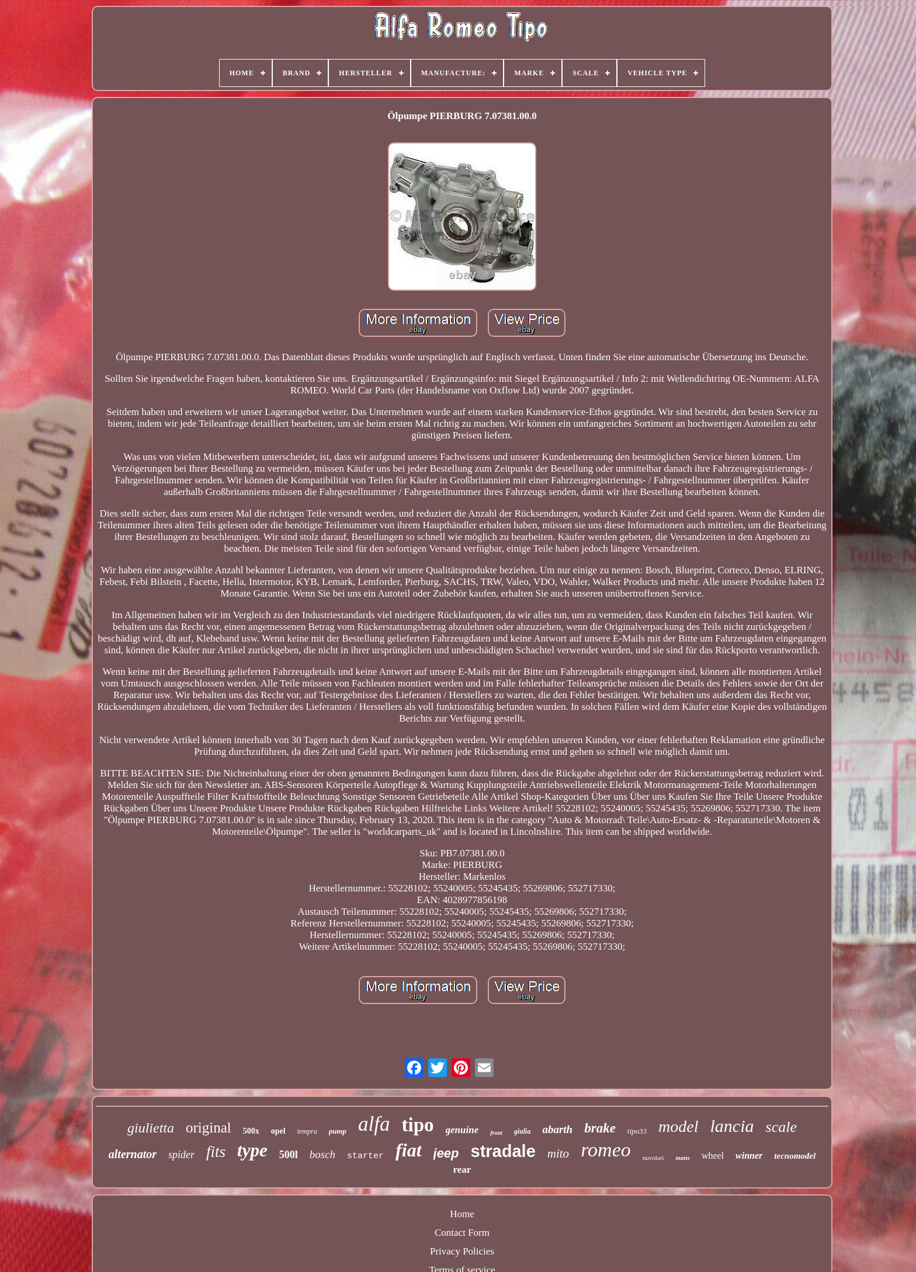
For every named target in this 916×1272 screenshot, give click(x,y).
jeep (446, 1153)
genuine (462, 1129)
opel (278, 1131)
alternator (133, 1154)
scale (781, 1126)
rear (462, 1169)
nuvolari (653, 1157)
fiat (408, 1150)
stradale (503, 1151)
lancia (732, 1125)
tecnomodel (795, 1156)
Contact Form (462, 1232)
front (496, 1133)
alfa (374, 1124)
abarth (557, 1129)
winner (748, 1156)
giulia (522, 1131)
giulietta (150, 1127)
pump (337, 1131)
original (208, 1127)
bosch (322, 1154)
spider (181, 1155)
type (252, 1150)
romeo (606, 1150)
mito (558, 1153)
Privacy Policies (462, 1251)
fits (215, 1152)
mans (682, 1157)
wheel (713, 1156)
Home (462, 1213)
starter (365, 1156)
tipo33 (637, 1131)
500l (288, 1155)
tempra (307, 1131)
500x (251, 1131)
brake (600, 1128)
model (678, 1126)
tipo (417, 1124)
